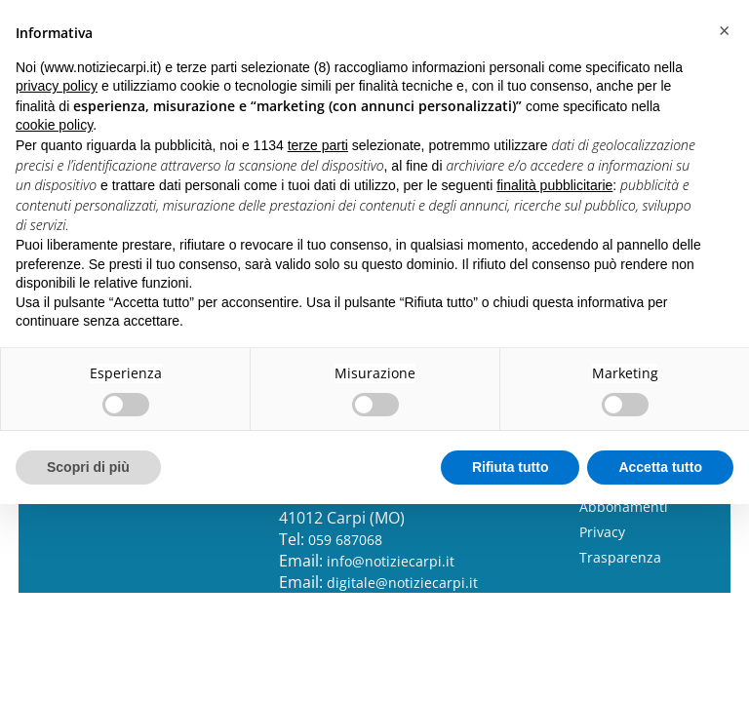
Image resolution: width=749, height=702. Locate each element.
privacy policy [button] (57, 86)
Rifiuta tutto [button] (510, 467)
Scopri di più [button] (88, 467)
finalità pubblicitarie (554, 185)
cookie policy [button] (54, 125)
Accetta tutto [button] (660, 467)
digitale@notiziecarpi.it (402, 582)
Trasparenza (620, 557)
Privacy (602, 532)
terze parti (318, 145)
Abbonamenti (623, 506)
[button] (723, 31)
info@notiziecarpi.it (390, 561)
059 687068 (345, 539)
